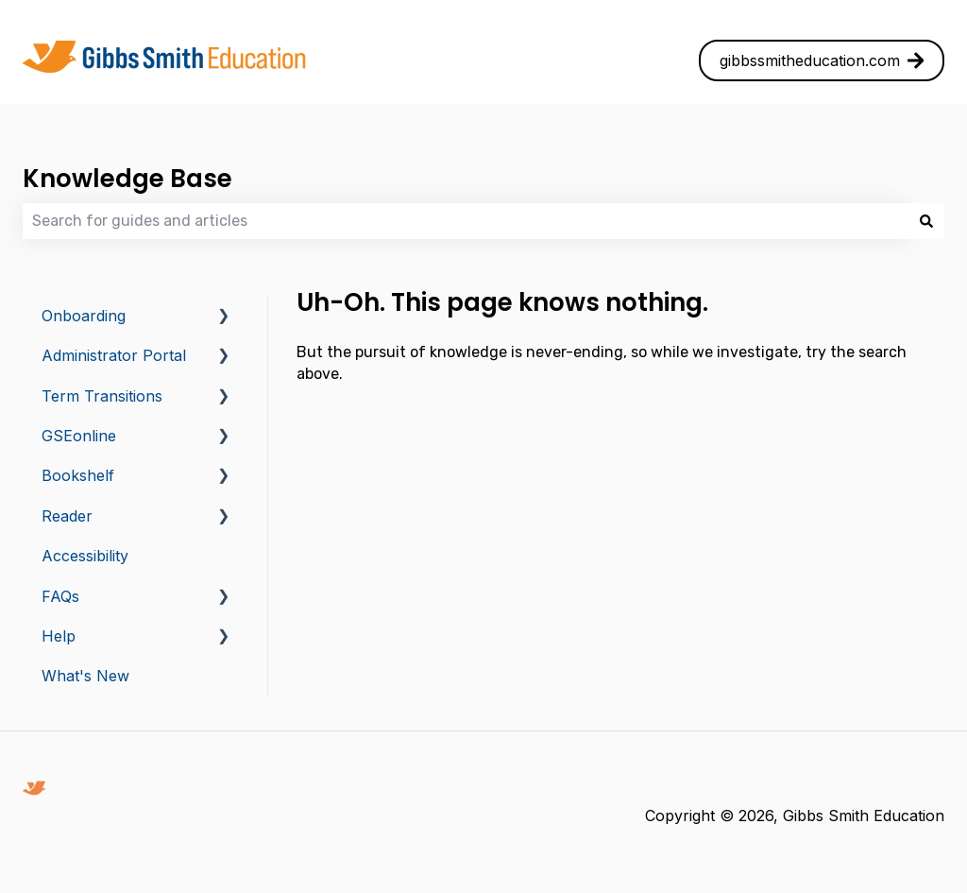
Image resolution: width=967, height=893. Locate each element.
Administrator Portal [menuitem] (114, 355)
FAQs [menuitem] (60, 596)
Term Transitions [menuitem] (102, 395)
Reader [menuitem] (67, 516)
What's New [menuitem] (85, 675)
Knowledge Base (127, 179)
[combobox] (465, 221)
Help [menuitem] (59, 636)
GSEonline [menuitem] (79, 435)
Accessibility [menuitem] (85, 555)
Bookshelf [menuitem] (78, 475)
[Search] (926, 221)
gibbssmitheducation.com (822, 60)
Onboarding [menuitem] (84, 315)
